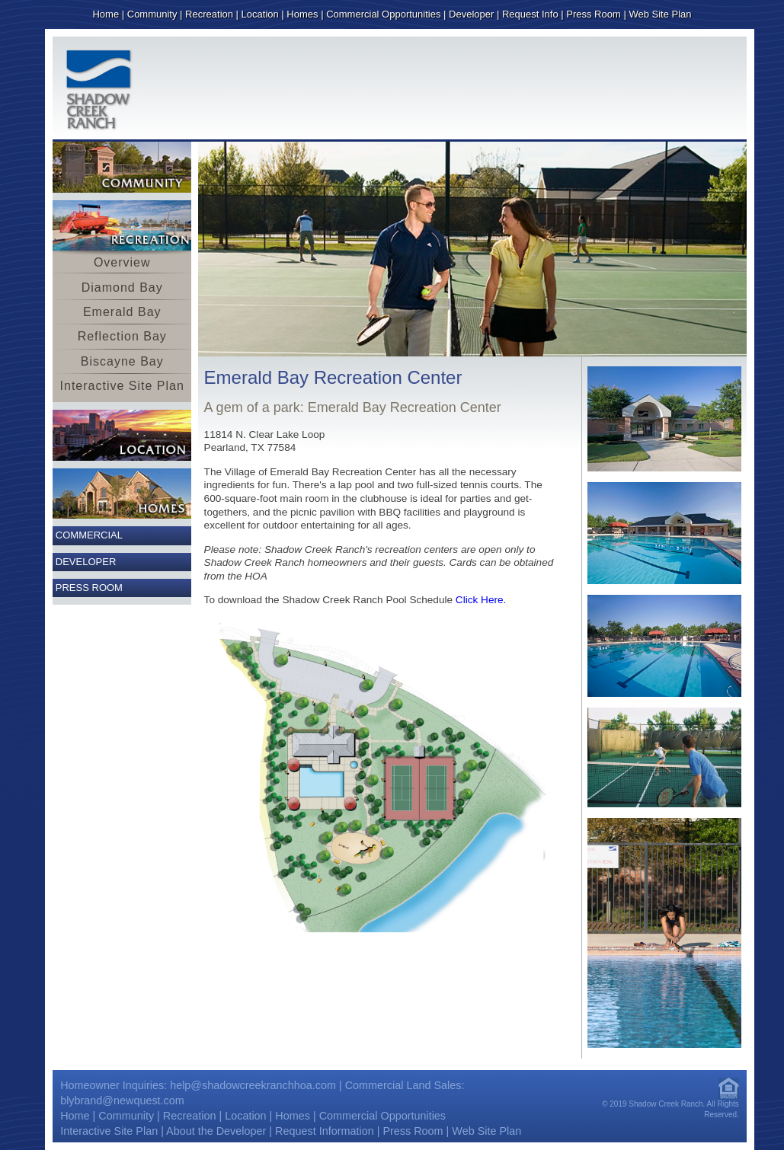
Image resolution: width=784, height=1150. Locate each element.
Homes (302, 14)
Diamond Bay (122, 287)
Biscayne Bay (122, 361)
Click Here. (481, 599)
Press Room (593, 14)
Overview (122, 262)
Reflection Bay (122, 336)
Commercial (89, 535)
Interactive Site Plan (122, 385)
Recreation (209, 14)
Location (260, 14)
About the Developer (216, 1131)
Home (105, 14)
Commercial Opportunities (383, 14)
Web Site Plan (660, 14)
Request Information (324, 1131)
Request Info (530, 14)
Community (152, 14)
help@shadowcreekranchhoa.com (253, 1085)
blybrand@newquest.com (122, 1100)
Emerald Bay (122, 311)
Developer (471, 14)
